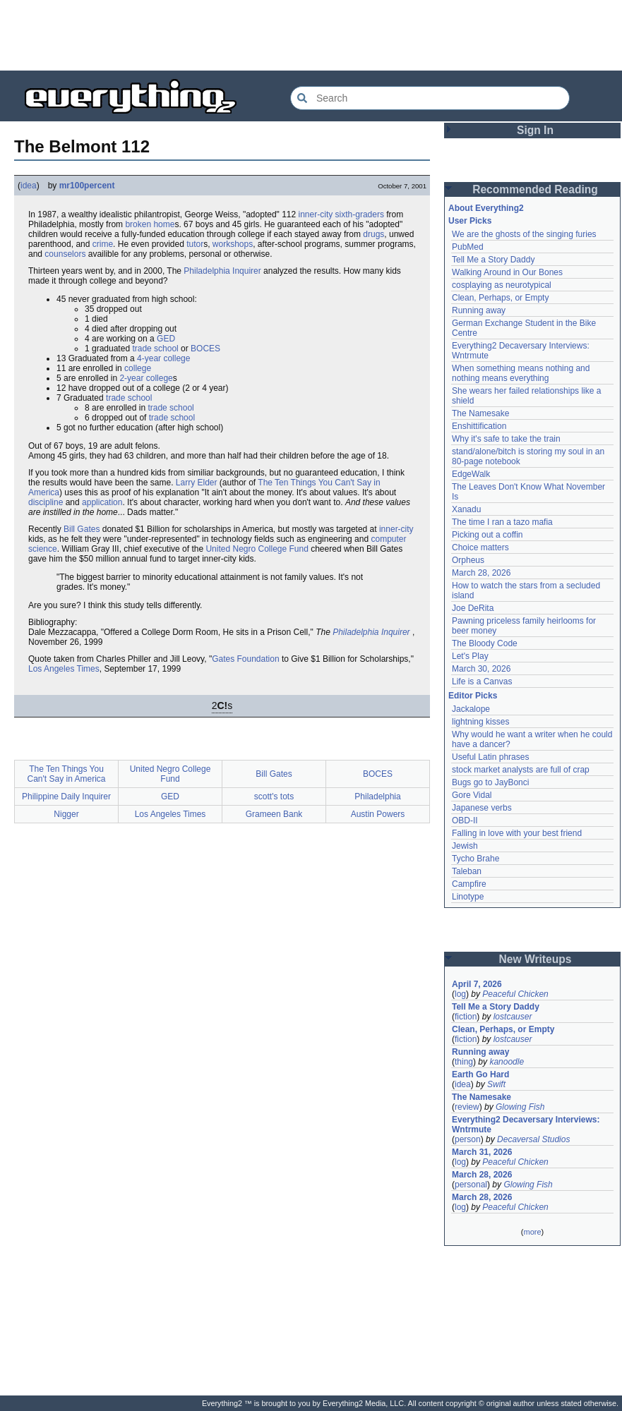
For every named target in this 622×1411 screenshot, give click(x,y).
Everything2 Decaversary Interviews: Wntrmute (525, 1124)
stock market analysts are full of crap (521, 770)
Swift (496, 1084)
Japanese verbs (482, 808)
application (102, 502)
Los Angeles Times (64, 669)
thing (464, 1062)
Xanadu (466, 509)
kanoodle (506, 1062)
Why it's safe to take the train (506, 439)
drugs (373, 234)
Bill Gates (82, 529)
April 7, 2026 (477, 984)
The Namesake (480, 413)
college (137, 368)
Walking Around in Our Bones (507, 272)
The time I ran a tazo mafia (502, 522)
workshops (233, 244)
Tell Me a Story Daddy (493, 260)
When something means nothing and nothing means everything (521, 373)
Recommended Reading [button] (535, 189)
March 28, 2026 (481, 573)
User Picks (469, 221)
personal (471, 1184)
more (532, 1232)
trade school (155, 348)
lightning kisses (480, 722)
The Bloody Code (485, 643)
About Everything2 (486, 208)
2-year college (145, 378)
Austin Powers (378, 814)
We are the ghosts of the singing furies (524, 234)
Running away (479, 310)
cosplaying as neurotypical (501, 285)
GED (166, 339)
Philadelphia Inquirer (222, 271)
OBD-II (465, 820)
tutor (194, 244)
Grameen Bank (274, 814)
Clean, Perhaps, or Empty (500, 298)
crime (102, 244)
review (467, 1107)
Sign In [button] (535, 130)
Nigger (66, 814)
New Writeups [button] (535, 959)
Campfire (469, 884)
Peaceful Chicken (515, 994)
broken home (149, 224)
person (468, 1139)
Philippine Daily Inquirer (66, 796)
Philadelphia (377, 796)
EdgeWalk (471, 474)
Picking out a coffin (487, 535)
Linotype (468, 897)
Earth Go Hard (480, 1074)
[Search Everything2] (430, 98)
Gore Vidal (471, 795)
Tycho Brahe (475, 859)
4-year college (163, 358)
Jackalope (471, 709)
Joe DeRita (473, 608)
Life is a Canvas (482, 681)
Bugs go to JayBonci (490, 782)
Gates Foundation (245, 659)
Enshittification (479, 426)
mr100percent (87, 185)
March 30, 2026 (481, 669)
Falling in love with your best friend (517, 833)
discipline (45, 502)
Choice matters (480, 547)
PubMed (468, 247)
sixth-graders (359, 214)
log (460, 994)
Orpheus (468, 560)
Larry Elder (196, 483)
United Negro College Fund (256, 549)
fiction (466, 1017)
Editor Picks (472, 696)
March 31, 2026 (482, 1152)
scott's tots (274, 796)
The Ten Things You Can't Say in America (66, 774)
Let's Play (470, 656)
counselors (64, 254)
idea (28, 185)
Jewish (465, 846)
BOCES (205, 348)
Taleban (467, 871)
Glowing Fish (520, 1107)
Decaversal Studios (533, 1139)
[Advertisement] (311, 35)
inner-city (316, 214)
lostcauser (513, 1017)
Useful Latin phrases (490, 757)
